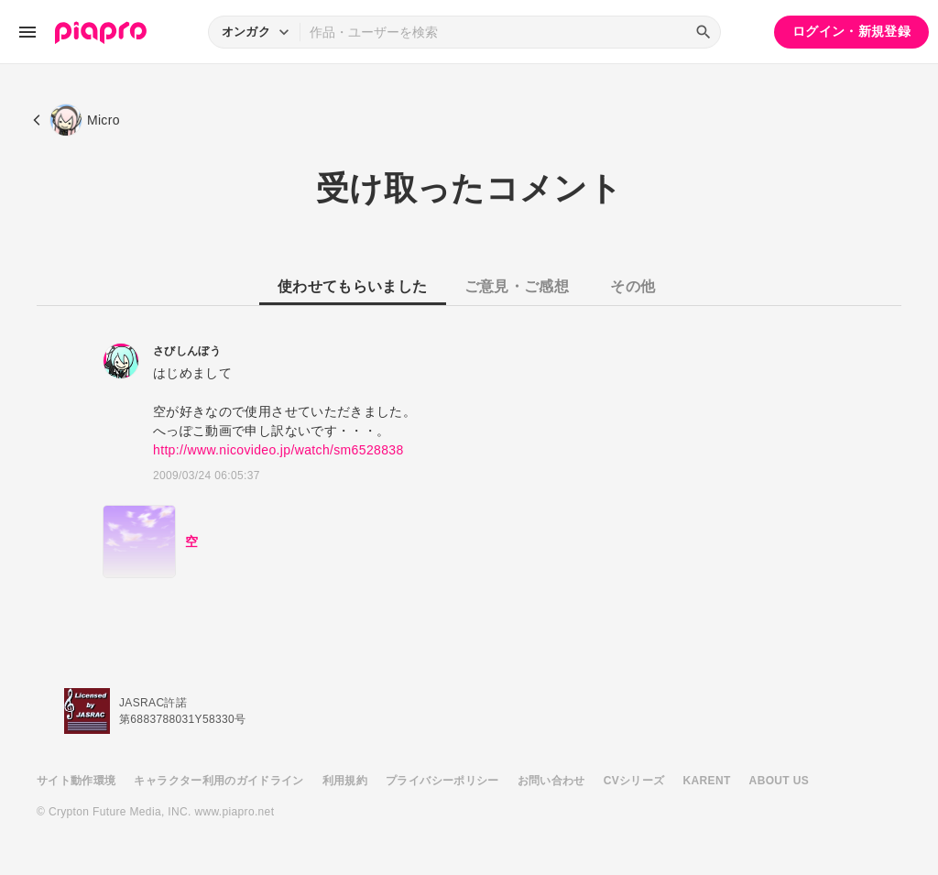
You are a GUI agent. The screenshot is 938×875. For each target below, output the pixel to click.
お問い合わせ (551, 780)
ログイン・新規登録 (851, 31)
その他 (632, 286)
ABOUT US (779, 780)
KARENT (707, 780)
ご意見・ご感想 (516, 286)
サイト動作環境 (76, 780)
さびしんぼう (187, 351)
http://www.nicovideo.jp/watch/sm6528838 (278, 450)
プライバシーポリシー (442, 780)
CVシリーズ (634, 780)
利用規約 (344, 780)
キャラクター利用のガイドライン (218, 780)
